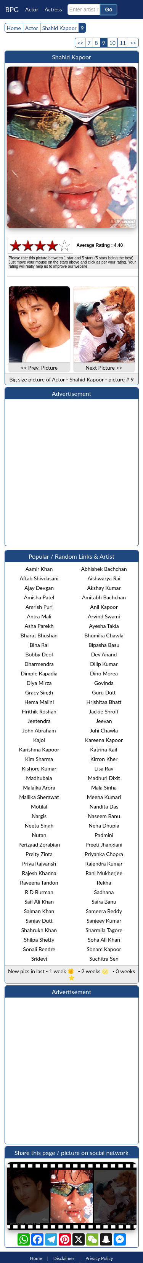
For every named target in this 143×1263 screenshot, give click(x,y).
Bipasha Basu (103, 645)
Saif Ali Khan (39, 901)
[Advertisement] (71, 472)
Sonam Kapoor (104, 949)
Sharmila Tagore (103, 930)
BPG (12, 9)
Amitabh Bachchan (104, 597)
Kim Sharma (39, 759)
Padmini (104, 835)
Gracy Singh (39, 692)
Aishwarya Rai (103, 578)
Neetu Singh (39, 825)
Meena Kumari (104, 797)
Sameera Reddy (104, 911)
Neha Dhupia (103, 825)
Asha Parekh (38, 626)
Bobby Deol (39, 654)
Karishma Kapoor (39, 749)
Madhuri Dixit (104, 778)
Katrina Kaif (103, 749)
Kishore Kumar (39, 768)
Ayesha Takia (104, 626)
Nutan (39, 835)
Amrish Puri (39, 607)
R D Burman (39, 892)
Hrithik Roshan (39, 711)
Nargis (39, 816)
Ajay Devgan (39, 588)
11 (123, 43)
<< (80, 43)
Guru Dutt (104, 692)
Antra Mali (39, 616)
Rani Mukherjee (103, 873)
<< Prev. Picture (39, 367)
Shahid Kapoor (59, 28)
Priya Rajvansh (39, 863)
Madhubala (39, 778)
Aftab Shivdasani (39, 578)
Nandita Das (104, 806)
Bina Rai (39, 645)
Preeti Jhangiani (103, 844)
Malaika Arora (39, 787)
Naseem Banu (104, 816)
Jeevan (104, 721)
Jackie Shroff (104, 711)
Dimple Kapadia (39, 673)
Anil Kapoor (104, 607)
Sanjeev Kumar (104, 920)
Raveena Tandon (39, 882)
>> (133, 43)
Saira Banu (104, 901)
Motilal (39, 806)
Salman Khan (39, 911)
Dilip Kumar (103, 664)
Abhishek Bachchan (104, 569)
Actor (31, 9)
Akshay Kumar (104, 588)
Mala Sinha (104, 787)
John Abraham (39, 730)
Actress (53, 9)
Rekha (104, 882)
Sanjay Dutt (39, 920)
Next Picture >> (103, 367)
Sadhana (104, 892)
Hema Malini (39, 702)
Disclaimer (63, 1258)
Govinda (104, 683)
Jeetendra (38, 721)
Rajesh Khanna (39, 873)
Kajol (39, 740)
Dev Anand (104, 654)
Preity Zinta (39, 854)
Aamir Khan (39, 569)
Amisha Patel (39, 597)
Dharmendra (39, 664)
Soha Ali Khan (104, 939)
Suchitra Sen (103, 958)
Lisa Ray (104, 768)
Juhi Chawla (104, 730)
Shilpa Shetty (39, 939)
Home (14, 28)
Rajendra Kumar (104, 863)
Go (108, 9)
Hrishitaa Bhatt (104, 702)
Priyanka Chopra (104, 854)
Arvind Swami (104, 616)
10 (112, 43)
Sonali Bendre (39, 949)
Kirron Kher (103, 759)
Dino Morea (104, 673)
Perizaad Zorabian (39, 844)
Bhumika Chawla (103, 635)
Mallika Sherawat (39, 797)
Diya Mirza (38, 683)
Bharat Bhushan (39, 635)
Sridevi (39, 958)
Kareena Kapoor (104, 740)
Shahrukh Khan (39, 930)
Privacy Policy (99, 1258)
